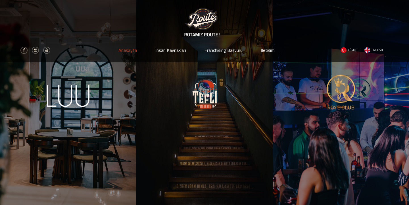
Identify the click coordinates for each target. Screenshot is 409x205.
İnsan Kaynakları (170, 50)
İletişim (268, 50)
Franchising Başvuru (223, 50)
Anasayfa (127, 50)
